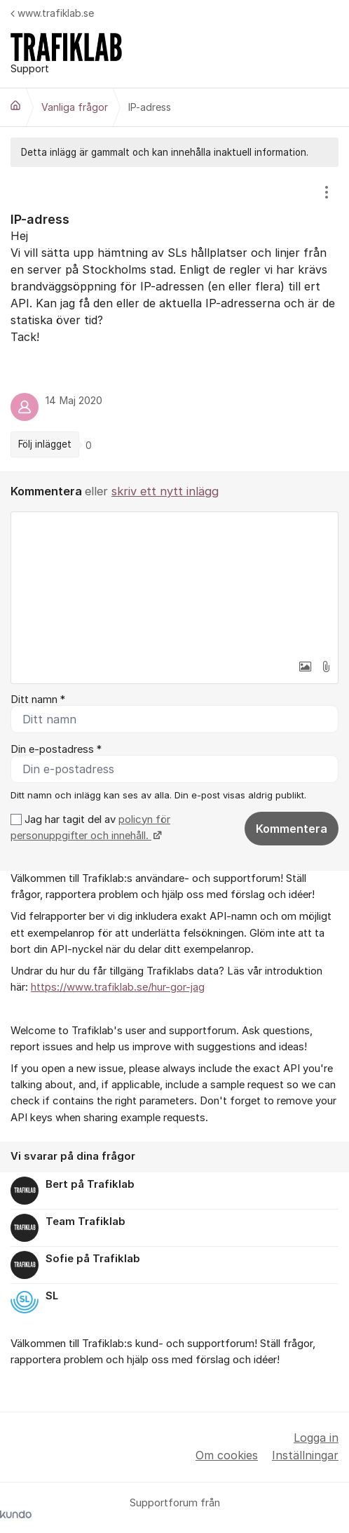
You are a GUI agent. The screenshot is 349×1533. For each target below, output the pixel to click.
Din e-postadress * (56, 749)
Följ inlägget (44, 444)
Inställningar (305, 1455)
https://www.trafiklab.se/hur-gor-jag (118, 987)
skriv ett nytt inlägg (165, 491)
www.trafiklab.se (52, 13)
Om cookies (227, 1455)
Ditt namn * (38, 699)
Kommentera (291, 829)
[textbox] (174, 582)
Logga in (316, 1438)
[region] (174, 319)
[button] (305, 666)
